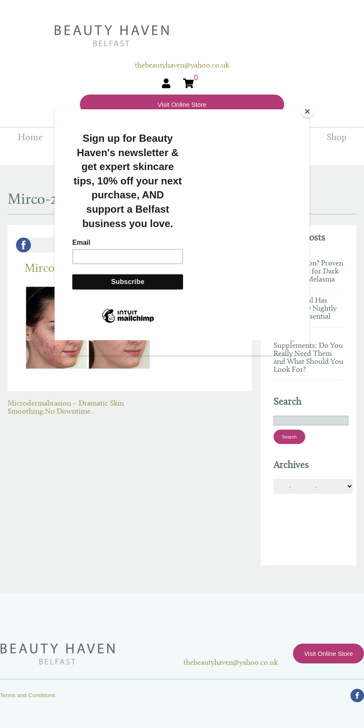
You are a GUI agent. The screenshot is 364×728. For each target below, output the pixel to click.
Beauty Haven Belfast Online (182, 35)
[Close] (307, 111)
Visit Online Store (182, 104)
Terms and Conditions (27, 695)
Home (30, 138)
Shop (337, 138)
